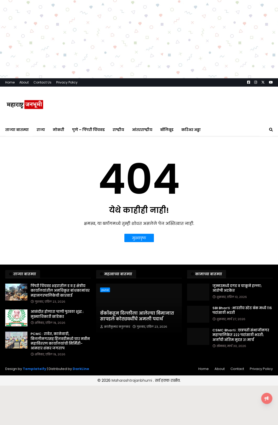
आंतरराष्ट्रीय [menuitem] (142, 129)
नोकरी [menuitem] (58, 129)
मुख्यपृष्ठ (139, 238)
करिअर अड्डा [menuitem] (191, 129)
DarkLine (81, 368)
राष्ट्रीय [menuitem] (118, 129)
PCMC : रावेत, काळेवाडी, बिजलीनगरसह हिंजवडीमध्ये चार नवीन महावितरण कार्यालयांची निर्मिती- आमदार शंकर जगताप (60, 341)
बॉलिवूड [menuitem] (166, 129)
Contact (237, 368)
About (24, 82)
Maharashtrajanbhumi (132, 380)
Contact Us (42, 82)
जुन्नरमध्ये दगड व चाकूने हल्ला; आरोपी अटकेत (237, 288)
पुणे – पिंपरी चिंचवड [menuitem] (88, 129)
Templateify (34, 368)
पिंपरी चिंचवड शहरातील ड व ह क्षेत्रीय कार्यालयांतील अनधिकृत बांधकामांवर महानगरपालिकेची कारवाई (60, 291)
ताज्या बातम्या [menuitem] (17, 129)
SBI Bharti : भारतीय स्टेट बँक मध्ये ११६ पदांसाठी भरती (242, 310)
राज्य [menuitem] (41, 129)
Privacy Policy (67, 82)
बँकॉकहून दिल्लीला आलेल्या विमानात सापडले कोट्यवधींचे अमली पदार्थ (137, 316)
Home (10, 82)
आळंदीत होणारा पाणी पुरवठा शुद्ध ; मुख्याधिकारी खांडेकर (57, 314)
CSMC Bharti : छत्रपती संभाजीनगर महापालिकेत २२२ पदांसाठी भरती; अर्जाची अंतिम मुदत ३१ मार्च (240, 335)
